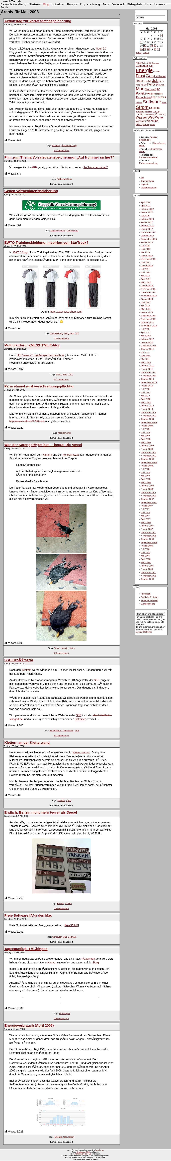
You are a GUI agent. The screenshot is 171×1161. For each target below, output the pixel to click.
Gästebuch (118, 4)
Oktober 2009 (147, 419)
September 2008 (149, 462)
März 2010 (146, 402)
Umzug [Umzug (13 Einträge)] (156, 111)
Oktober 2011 (147, 349)
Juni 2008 (145, 472)
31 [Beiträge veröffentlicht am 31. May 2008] (158, 49)
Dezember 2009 (148, 412)
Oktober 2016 (147, 235)
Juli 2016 (145, 245)
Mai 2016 (145, 252)
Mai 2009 (145, 435)
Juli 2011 (145, 352)
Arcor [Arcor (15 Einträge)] (138, 63)
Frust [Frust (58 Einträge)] (140, 76)
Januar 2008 (147, 489)
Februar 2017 (147, 225)
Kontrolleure (55, 730)
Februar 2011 (147, 365)
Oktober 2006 (147, 539)
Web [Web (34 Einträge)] (151, 117)
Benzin (60, 903)
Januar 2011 (147, 369)
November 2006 (148, 535)
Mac (65, 937)
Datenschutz (72, 230)
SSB (96, 680)
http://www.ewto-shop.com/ (66, 311)
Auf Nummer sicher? (95, 167)
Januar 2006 (147, 569)
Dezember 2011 (148, 345)
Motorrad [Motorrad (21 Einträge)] (150, 89)
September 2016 (149, 239)
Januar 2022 (147, 212)
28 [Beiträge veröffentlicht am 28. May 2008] (148, 49)
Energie (58, 1137)
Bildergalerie (134, 4)
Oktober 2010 (147, 379)
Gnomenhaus (147, 181)
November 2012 (148, 319)
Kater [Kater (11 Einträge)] (161, 81)
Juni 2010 (145, 392)
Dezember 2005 (148, 572)
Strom (71, 1137)
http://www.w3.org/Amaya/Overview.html (40, 355)
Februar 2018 (147, 219)
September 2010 (149, 382)
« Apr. (138, 52)
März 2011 (146, 362)
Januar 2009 (147, 449)
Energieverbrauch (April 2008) (29, 1025)
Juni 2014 (145, 272)
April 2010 (145, 399)
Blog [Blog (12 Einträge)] (149, 63)
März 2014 (146, 282)
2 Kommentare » (61, 379)
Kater (72, 648)
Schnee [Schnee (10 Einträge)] (139, 103)
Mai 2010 (145, 395)
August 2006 (147, 545)
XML (70, 374)
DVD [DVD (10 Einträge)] (151, 66)
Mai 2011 (145, 359)
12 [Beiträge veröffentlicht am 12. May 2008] (141, 42)
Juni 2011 (145, 355)
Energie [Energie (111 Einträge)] (144, 70)
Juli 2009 (145, 429)
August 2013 (147, 299)
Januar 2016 (147, 255)
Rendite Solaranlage (148, 138)
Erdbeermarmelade (148, 157)
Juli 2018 (145, 215)
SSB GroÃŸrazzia (18, 660)
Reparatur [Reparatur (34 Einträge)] (158, 97)
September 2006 (149, 542)
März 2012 (146, 335)
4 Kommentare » (61, 653)
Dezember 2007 (148, 492)
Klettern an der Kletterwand (27, 742)
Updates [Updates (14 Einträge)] (140, 114)
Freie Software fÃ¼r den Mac (28, 915)
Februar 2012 (147, 339)
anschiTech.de (12, 1)
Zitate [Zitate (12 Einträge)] (152, 124)
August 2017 (147, 222)
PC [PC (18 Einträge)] (158, 89)
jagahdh (145, 184)
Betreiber (80, 719)
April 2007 (145, 519)
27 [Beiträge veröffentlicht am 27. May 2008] (145, 49)
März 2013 (146, 309)
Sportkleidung (56, 333)
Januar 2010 (147, 409)
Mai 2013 (145, 305)
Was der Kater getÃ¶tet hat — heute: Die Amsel (43, 445)
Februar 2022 (147, 209)
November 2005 (148, 575)
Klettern (47, 454)
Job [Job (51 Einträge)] (155, 80)
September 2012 (149, 325)
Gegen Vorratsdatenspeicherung (31, 191)
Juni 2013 (145, 302)
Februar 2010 (147, 405)
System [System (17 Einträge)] (140, 111)
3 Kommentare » (61, 150)
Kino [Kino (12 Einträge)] (138, 85)
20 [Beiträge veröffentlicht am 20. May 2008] (145, 46)
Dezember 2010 (148, 372)
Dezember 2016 (148, 232)
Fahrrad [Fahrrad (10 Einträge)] (156, 71)
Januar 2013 (147, 312)
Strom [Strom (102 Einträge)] (142, 107)
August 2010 (147, 385)
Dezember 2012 (148, 315)
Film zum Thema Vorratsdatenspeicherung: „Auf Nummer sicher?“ (59, 157)
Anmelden (145, 594)
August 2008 (147, 465)
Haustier (64, 648)
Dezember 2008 (148, 452)
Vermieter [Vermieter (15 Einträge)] (160, 114)
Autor (106, 4)
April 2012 (145, 332)
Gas (65, 1137)
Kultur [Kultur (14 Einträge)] (144, 84)
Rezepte (72, 4)
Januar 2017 (147, 229)
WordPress (99, 1150)
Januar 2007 (147, 529)
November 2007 (148, 495)
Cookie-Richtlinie (144, 632)
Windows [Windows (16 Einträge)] (141, 121)
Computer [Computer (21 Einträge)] (142, 65)
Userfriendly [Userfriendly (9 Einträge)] (149, 114)
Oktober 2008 (147, 459)
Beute (56, 648)
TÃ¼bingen (88, 958)
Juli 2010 (145, 389)
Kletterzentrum (81, 752)
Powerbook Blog (148, 187)
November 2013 (148, 292)
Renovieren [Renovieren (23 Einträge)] (143, 97)
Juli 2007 (145, 509)
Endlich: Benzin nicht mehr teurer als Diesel (40, 812)
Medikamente (64, 433)
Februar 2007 (147, 525)
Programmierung (90, 4)
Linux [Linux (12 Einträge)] (161, 85)
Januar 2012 (147, 342)
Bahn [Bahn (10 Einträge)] (144, 63)
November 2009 (148, 415)
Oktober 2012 (147, 322)
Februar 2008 (147, 485)
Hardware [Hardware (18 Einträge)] (160, 76)
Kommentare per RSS (83, 1154)
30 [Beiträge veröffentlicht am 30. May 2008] (155, 49)
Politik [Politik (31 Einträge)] (140, 93)
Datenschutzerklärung (14, 4)
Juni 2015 (145, 262)
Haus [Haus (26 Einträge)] (139, 81)
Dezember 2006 (148, 532)
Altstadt (51, 962)
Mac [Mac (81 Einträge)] (140, 88)
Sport (68, 800)
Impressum (160, 4)
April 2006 (145, 559)
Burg (96, 962)
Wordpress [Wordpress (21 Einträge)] (142, 124)
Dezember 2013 (148, 289)
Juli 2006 (145, 549)
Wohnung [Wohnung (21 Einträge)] (152, 121)
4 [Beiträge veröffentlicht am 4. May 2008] (161, 35)
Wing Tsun (69, 333)
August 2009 (147, 425)
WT (77, 333)
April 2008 (145, 479)
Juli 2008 (145, 469)
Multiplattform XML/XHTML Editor (32, 345)
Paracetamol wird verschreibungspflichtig (38, 386)
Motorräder (57, 4)
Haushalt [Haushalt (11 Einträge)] (147, 81)
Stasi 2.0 (101, 48)
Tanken (68, 903)
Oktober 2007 (147, 499)
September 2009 (149, 422)
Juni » (146, 52)
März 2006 (146, 562)
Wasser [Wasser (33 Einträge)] (141, 117)
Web (65, 374)
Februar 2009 (147, 445)
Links (148, 4)
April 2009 (145, 439)
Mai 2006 (145, 555)
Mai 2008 (145, 475)
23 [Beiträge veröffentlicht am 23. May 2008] (155, 46)
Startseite (35, 4)
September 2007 (149, 502)
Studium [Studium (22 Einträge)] (154, 108)
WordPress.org (148, 604)
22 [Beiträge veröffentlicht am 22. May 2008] (151, 46)
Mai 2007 (145, 515)
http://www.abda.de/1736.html (27, 421)
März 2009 (146, 442)
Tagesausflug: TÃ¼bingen (25, 949)
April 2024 (145, 202)
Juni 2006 (145, 552)
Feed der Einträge (149, 597)
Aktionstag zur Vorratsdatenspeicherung (37, 21)
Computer (56, 937)
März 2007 (146, 522)
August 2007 (147, 505)
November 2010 (148, 375)
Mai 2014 (145, 275)
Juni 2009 (145, 432)
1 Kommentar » (61, 338)
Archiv (4, 7)
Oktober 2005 (147, 579)
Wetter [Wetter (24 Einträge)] (159, 117)
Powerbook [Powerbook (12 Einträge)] (150, 94)
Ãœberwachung (68, 145)
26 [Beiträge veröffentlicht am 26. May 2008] (141, 49)
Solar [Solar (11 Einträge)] (164, 103)
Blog (46, 4)
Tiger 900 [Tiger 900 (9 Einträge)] (148, 112)
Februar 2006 (147, 565)
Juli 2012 (145, 329)
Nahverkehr (67, 730)
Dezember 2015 (148, 259)
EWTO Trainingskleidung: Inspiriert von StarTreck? (46, 242)
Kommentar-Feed (149, 600)
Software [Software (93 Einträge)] (152, 101)
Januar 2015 (147, 265)
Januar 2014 (147, 285)
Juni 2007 (145, 512)
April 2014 (145, 279)
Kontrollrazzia (70, 454)
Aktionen (56, 145)
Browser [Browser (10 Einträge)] (155, 63)
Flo (142, 177)
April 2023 (145, 205)
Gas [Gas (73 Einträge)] (150, 75)
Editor (59, 374)
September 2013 (149, 295)
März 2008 (146, 482)
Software (72, 937)
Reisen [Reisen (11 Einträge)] (159, 94)
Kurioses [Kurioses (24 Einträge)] (153, 84)
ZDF (34, 167)
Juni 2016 (145, 249)
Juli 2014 (145, 269)
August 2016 (147, 242)
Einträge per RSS (83, 1152)
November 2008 (148, 455)
